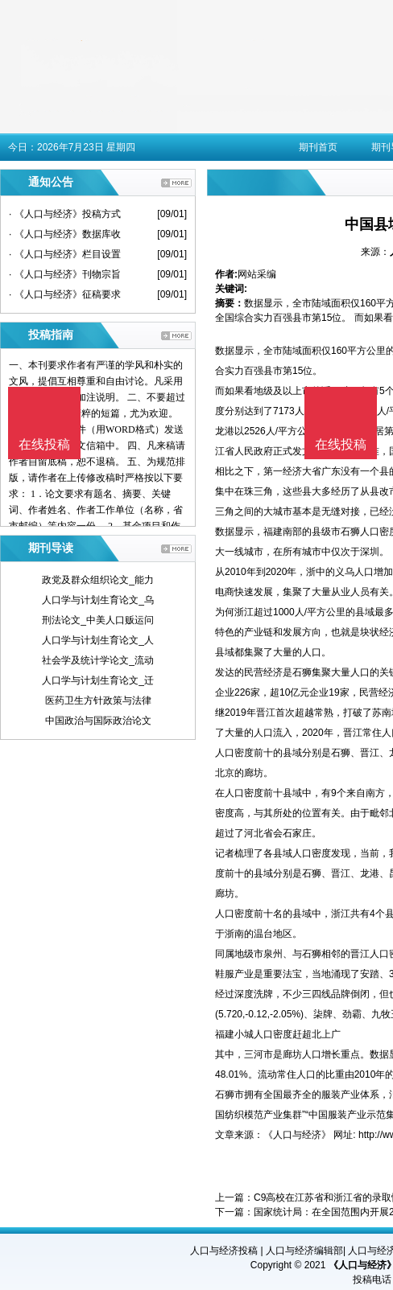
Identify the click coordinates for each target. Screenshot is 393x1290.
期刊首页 (318, 147)
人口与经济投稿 (224, 1250)
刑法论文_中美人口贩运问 (98, 620)
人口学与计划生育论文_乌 (98, 600)
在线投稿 (340, 444)
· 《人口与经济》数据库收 (65, 234)
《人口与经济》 (297, 1134)
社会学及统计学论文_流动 (98, 660)
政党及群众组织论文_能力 (98, 579)
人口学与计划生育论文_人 (98, 640)
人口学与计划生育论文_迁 (98, 680)
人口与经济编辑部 (304, 1250)
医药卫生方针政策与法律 (98, 700)
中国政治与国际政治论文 (98, 720)
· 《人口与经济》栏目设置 (65, 254)
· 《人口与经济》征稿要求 (65, 294)
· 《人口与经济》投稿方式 (65, 214)
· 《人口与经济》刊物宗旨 (65, 274)
